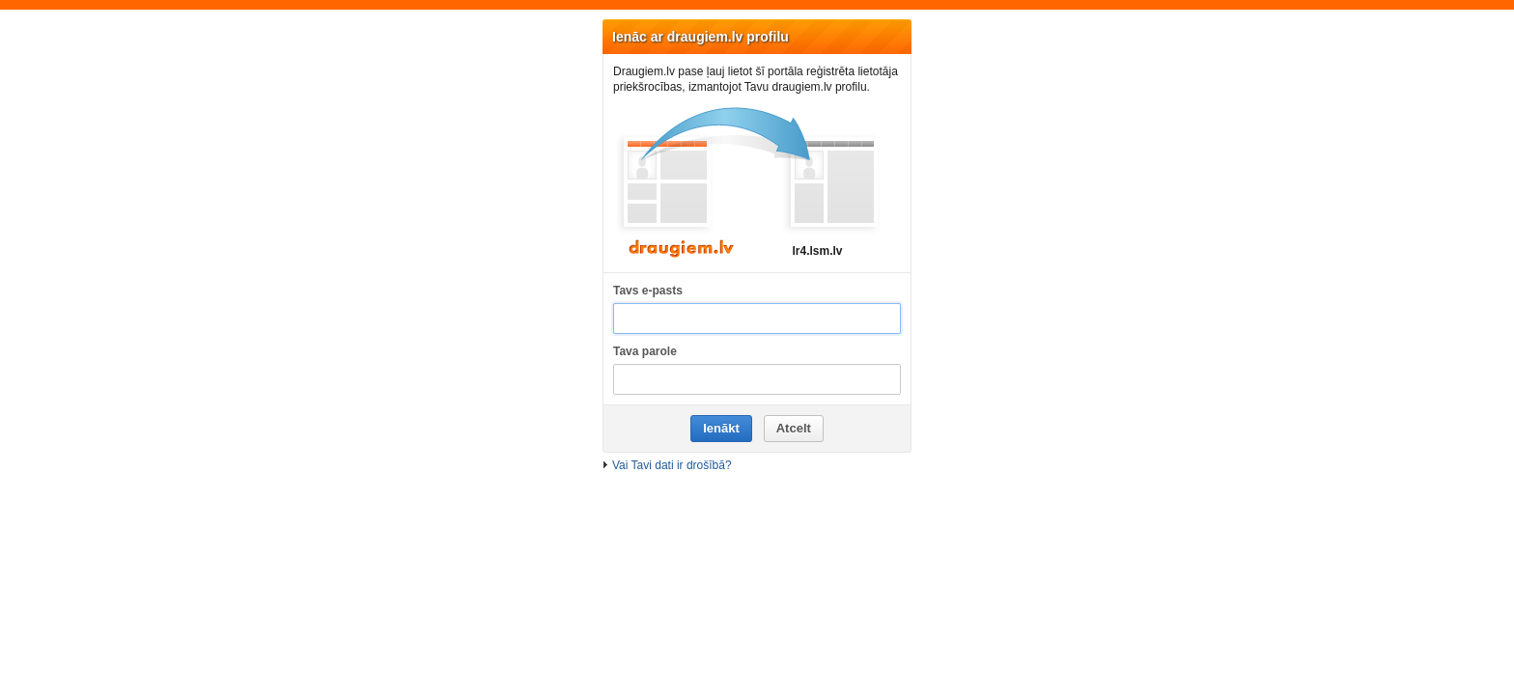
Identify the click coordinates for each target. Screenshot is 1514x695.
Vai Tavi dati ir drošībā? (672, 465)
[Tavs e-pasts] (757, 319)
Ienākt (721, 428)
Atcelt (793, 428)
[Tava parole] (757, 380)
